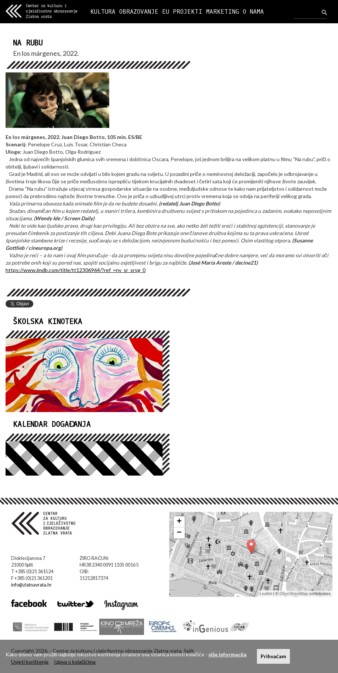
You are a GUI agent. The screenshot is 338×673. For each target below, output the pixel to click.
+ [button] (179, 521)
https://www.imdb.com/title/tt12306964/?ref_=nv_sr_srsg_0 (75, 270)
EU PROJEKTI (182, 12)
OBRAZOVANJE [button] (138, 12)
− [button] (179, 532)
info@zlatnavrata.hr (31, 585)
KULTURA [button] (103, 12)
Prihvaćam (273, 656)
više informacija (227, 654)
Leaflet (266, 593)
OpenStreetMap (294, 593)
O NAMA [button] (253, 12)
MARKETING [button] (222, 12)
